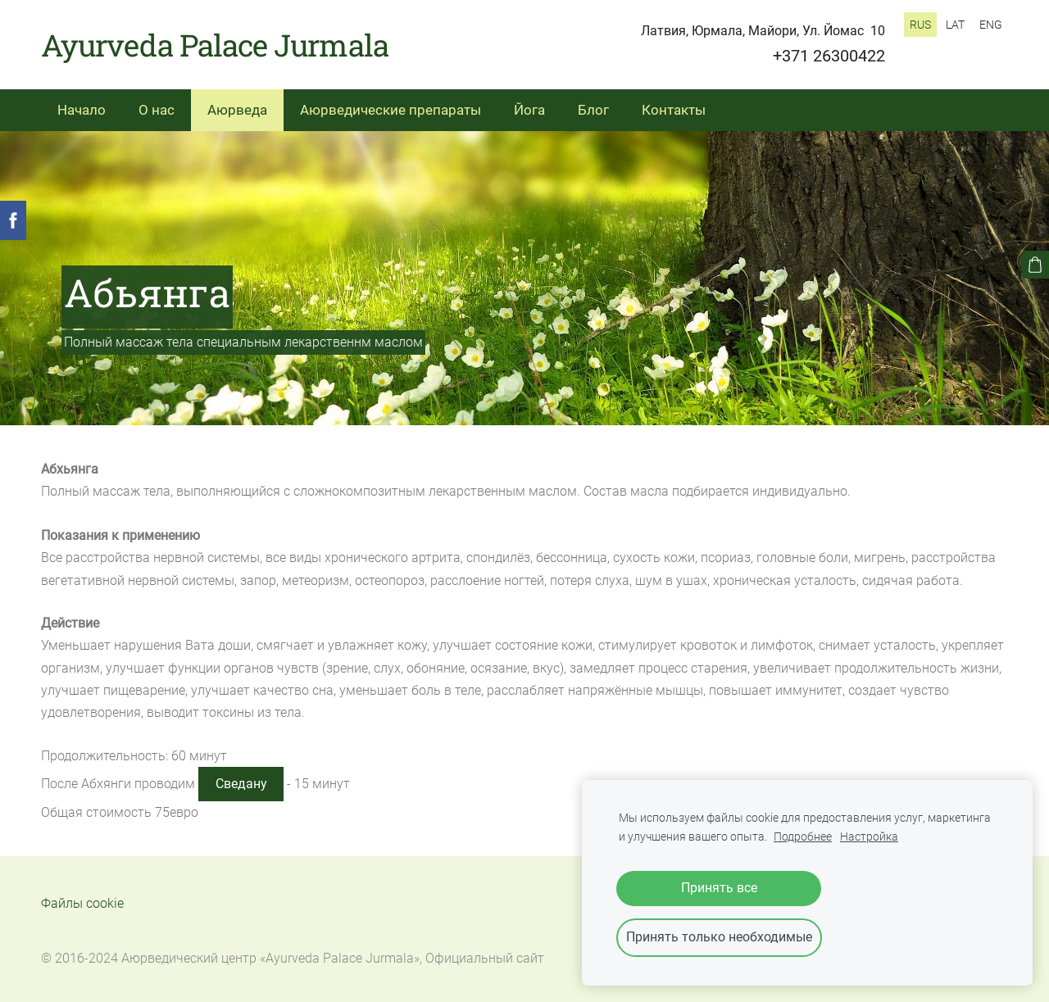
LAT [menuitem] (955, 24)
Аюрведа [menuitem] (237, 110)
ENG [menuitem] (990, 24)
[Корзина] (1035, 265)
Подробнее (803, 837)
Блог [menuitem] (593, 110)
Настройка (869, 837)
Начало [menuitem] (81, 110)
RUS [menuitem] (920, 24)
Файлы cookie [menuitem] (82, 903)
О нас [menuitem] (157, 110)
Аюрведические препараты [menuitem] (390, 110)
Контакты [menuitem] (674, 110)
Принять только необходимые (719, 937)
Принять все (719, 887)
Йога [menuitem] (529, 110)
